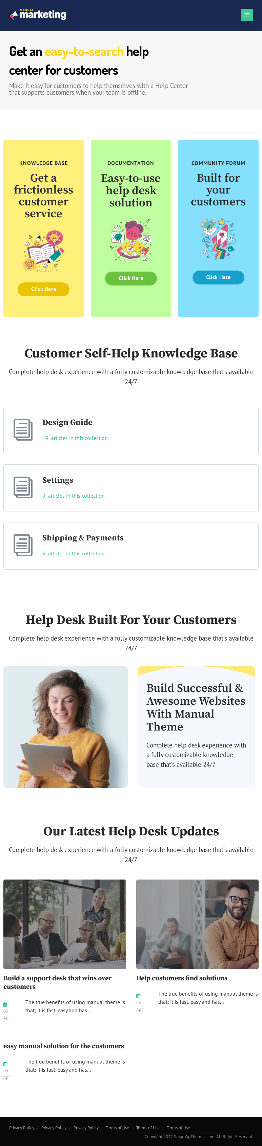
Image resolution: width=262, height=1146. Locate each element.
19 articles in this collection (75, 438)
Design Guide (67, 423)
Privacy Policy (21, 1128)
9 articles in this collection (73, 495)
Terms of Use (117, 1128)
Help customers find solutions (181, 978)
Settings (57, 480)
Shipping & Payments (83, 538)
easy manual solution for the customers (63, 1046)
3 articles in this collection (73, 553)
